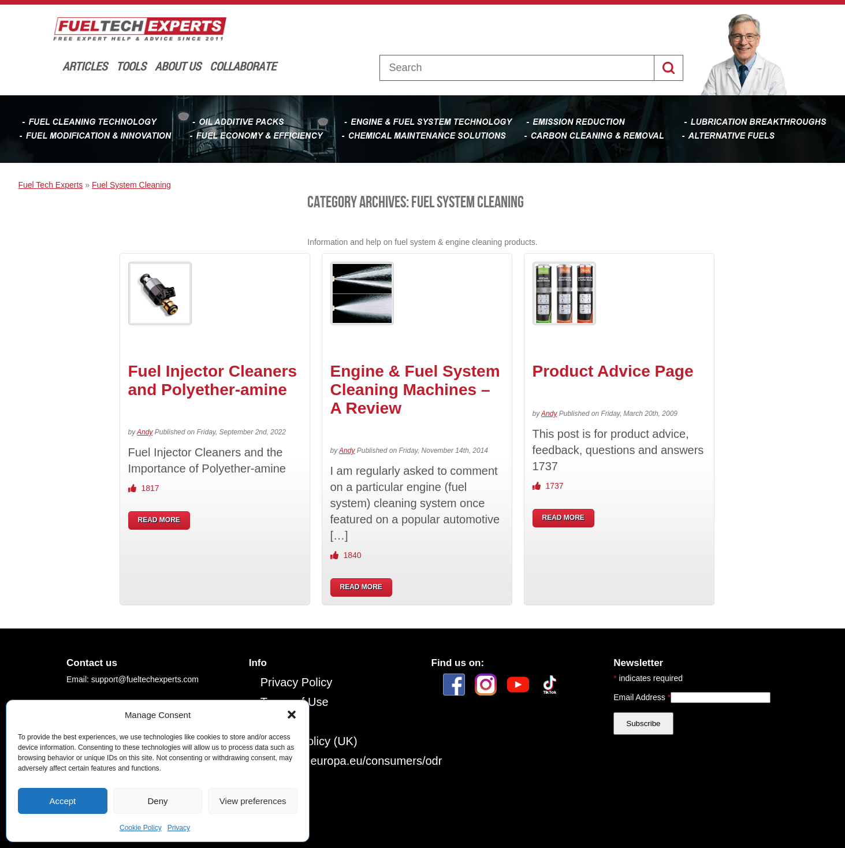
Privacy (178, 828)
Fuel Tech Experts (50, 184)
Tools (131, 66)
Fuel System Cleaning (131, 184)
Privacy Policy (296, 682)
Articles (84, 66)
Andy (144, 432)
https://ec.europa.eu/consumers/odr (351, 760)
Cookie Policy (141, 828)
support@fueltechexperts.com (145, 679)
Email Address (642, 697)
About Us (178, 66)
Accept (62, 801)
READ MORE (159, 520)
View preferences (252, 801)
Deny (157, 801)
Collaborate (243, 66)
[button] (291, 714)
